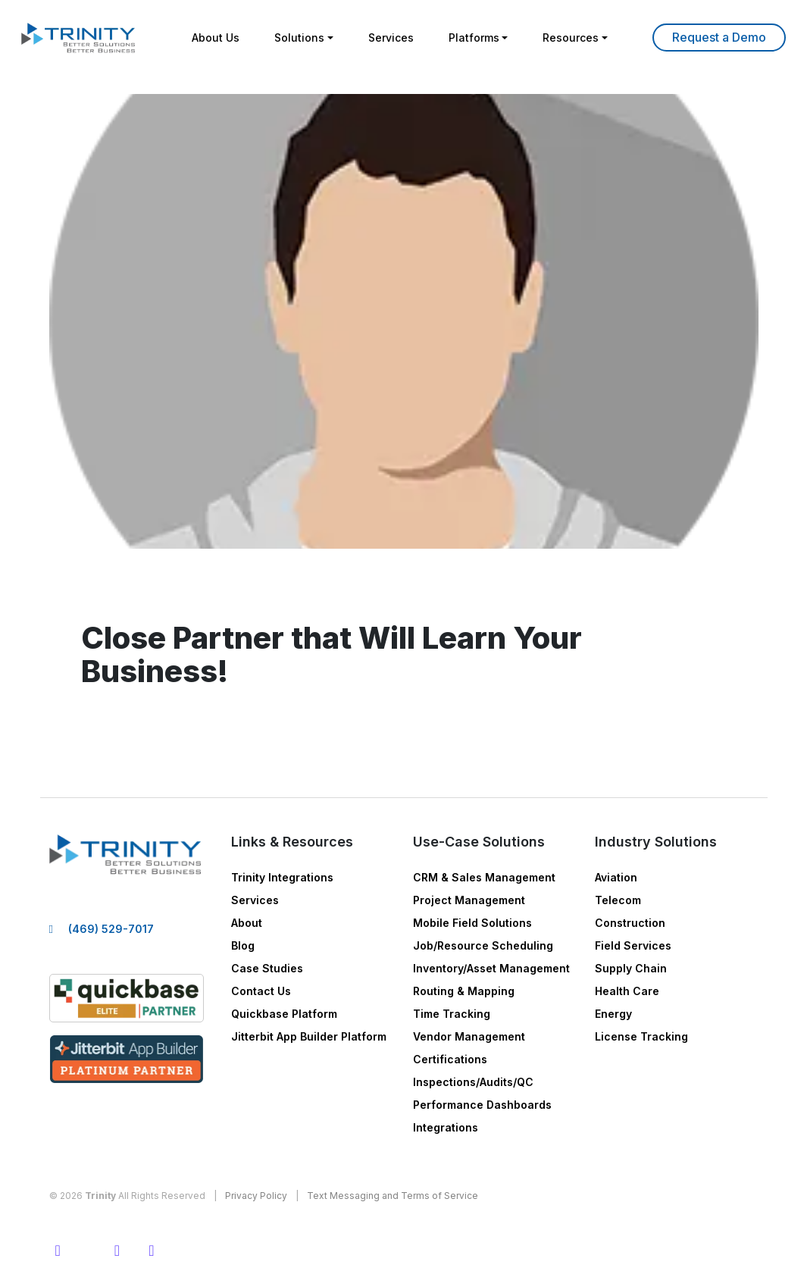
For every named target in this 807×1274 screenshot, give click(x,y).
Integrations (445, 1127)
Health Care (627, 990)
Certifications (450, 1059)
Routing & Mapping (464, 990)
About (246, 922)
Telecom (618, 900)
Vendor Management (469, 1036)
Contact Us (261, 990)
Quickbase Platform (284, 1013)
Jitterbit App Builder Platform (308, 1036)
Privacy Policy (256, 1195)
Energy (613, 1013)
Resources (571, 37)
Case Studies (267, 968)
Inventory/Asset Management (491, 968)
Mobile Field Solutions (472, 922)
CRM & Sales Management (484, 877)
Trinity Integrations (282, 877)
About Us (215, 37)
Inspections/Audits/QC (473, 1081)
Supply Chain (631, 968)
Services (391, 37)
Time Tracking (451, 1013)
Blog (243, 945)
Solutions (299, 37)
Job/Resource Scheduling (483, 945)
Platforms (474, 37)
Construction (630, 922)
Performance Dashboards (482, 1104)
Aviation (616, 877)
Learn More (719, 37)
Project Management (469, 900)
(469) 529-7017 (111, 928)
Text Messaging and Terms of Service (392, 1195)
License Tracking (641, 1036)
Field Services (633, 945)
